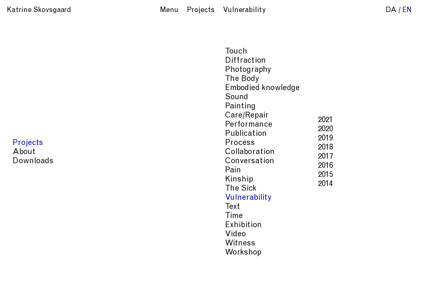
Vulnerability (36, 198)
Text (20, 207)
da (391, 10)
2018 (113, 148)
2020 (113, 129)
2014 (113, 184)
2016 (113, 166)
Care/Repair (35, 116)
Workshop (31, 253)
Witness (28, 244)
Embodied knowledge (50, 88)
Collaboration (38, 152)
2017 (113, 157)
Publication (34, 134)
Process (28, 143)
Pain (21, 170)
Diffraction (33, 61)
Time (22, 216)
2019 (113, 138)
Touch (24, 52)
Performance (37, 125)
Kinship (27, 180)
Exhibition (31, 225)
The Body (30, 79)
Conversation (38, 161)
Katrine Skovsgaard (39, 10)
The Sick (29, 189)
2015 (113, 175)
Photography (36, 70)
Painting (28, 106)
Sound (25, 97)
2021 (113, 120)
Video (23, 234)
